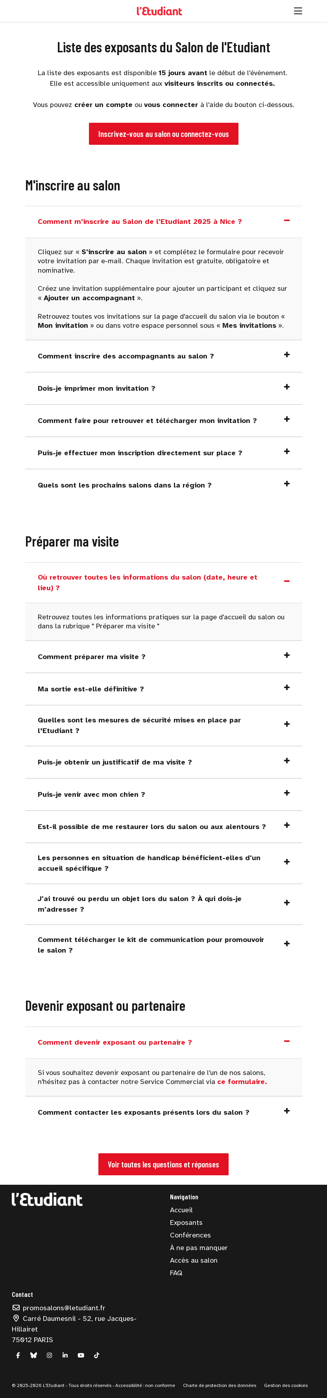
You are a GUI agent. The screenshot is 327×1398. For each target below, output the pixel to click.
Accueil (181, 1210)
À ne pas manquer (199, 1247)
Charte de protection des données (219, 1385)
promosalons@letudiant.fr (58, 1308)
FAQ (176, 1273)
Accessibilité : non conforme (144, 1385)
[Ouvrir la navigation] (298, 11)
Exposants (186, 1222)
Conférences (190, 1235)
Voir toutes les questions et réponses (163, 1164)
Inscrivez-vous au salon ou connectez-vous (163, 134)
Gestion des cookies (286, 1385)
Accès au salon (194, 1260)
